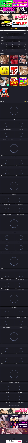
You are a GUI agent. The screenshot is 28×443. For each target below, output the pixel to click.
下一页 (15, 405)
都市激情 (7, 46)
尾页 (18, 405)
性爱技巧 (25, 47)
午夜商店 (13, 49)
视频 (2, 37)
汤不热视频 (25, 49)
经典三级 (13, 41)
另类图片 (25, 44)
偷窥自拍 (7, 43)
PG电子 (7, 33)
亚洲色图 (13, 43)
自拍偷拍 (13, 36)
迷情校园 (7, 47)
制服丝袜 (7, 41)
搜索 (26, 30)
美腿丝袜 (7, 44)
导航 (2, 50)
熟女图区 (19, 44)
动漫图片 (25, 43)
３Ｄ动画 (25, 36)
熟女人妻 (2, 101)
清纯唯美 (13, 44)
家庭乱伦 (13, 46)
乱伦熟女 (19, 41)
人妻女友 (19, 46)
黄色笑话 (19, 47)
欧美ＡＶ (19, 36)
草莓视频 (19, 49)
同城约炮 (7, 49)
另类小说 (13, 47)
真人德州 (13, 33)
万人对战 (19, 33)
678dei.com (14, 28)
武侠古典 (25, 46)
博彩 (2, 34)
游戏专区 (25, 33)
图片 (2, 43)
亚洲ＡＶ (7, 36)
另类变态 (25, 41)
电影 (2, 40)
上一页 (12, 405)
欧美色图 (19, 43)
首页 (9, 405)
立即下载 (20, 441)
